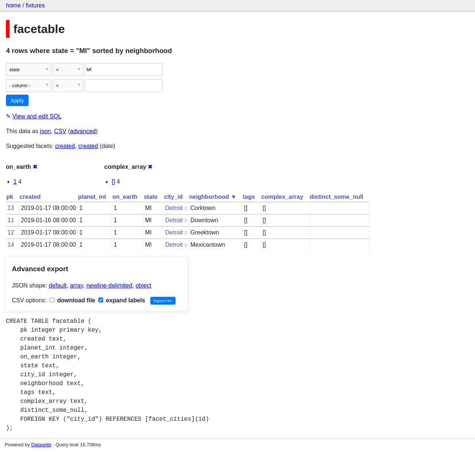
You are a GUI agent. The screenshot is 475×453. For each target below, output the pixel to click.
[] (113, 181)
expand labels (121, 300)
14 (10, 245)
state (150, 197)
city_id (173, 197)
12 (10, 232)
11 (10, 220)
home (13, 5)
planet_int (92, 197)
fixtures (35, 5)
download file (72, 300)
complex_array (282, 197)
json (45, 131)
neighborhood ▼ (212, 197)
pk (9, 197)
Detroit (174, 208)
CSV (60, 131)
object (143, 285)
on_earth (125, 197)
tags (249, 197)
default (58, 285)
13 (10, 208)
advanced (83, 131)
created (65, 146)
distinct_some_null (336, 197)
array (76, 285)
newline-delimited (109, 285)
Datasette (41, 444)
